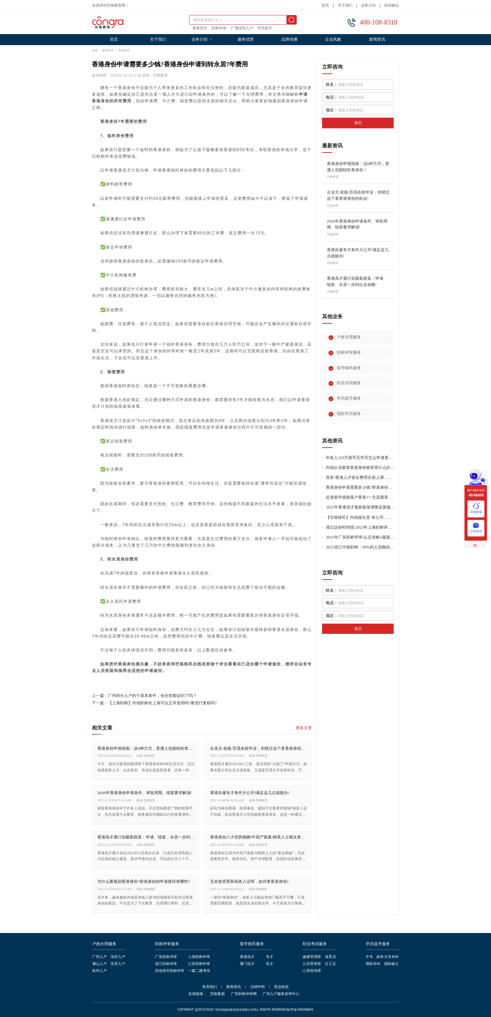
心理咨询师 (312, 970)
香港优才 (199, 28)
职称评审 (219, 28)
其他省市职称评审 (169, 970)
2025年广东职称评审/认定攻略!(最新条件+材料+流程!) (360, 537)
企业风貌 (333, 39)
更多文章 (304, 728)
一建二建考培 (199, 970)
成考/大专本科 (387, 956)
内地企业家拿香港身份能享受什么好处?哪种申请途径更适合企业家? (360, 468)
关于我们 (345, 5)
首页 (325, 5)
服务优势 (246, 39)
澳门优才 (247, 963)
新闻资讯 (377, 39)
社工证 (330, 963)
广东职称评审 (166, 956)
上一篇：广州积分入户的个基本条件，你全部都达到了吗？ (144, 696)
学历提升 (264, 28)
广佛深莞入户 (242, 28)
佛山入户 (99, 963)
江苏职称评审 (199, 963)
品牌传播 (289, 39)
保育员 (330, 956)
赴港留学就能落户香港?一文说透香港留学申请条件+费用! (360, 497)
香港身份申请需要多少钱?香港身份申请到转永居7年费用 (360, 487)
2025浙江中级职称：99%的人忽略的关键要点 (360, 547)
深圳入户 (118, 956)
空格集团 (217, 994)
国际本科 (373, 963)
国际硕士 (391, 963)
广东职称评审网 (244, 994)
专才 (269, 956)
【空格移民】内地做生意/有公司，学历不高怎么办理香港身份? (360, 517)
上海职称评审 (199, 956)
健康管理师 (312, 956)
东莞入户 (118, 963)
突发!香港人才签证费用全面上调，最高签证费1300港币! (360, 478)
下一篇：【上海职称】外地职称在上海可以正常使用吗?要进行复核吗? (154, 703)
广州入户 (99, 956)
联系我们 (209, 987)
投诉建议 (391, 5)
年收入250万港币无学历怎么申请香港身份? (360, 458)
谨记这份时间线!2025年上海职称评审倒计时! (360, 527)
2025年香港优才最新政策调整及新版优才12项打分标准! (360, 507)
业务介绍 (368, 5)
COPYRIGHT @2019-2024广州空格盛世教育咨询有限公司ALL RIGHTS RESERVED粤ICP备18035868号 (245, 1010)
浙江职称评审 (166, 963)
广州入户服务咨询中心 (281, 994)
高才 (269, 963)
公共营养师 (312, 963)
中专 (369, 956)
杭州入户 (99, 970)
